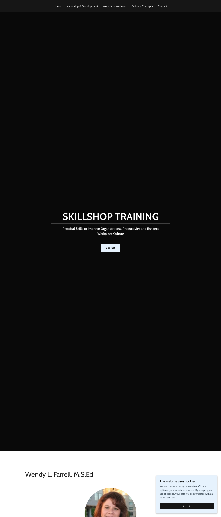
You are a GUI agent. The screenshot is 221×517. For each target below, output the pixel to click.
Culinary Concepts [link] (142, 6)
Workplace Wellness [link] (115, 6)
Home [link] (57, 6)
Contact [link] (162, 6)
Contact (110, 247)
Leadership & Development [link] (82, 6)
